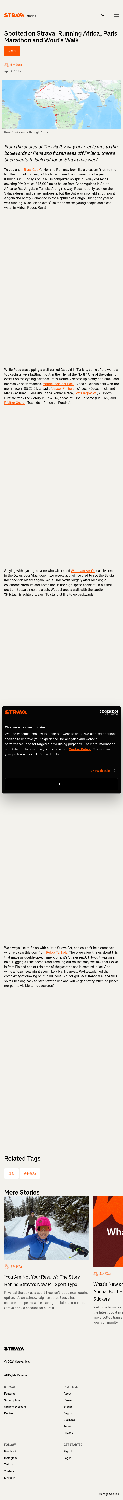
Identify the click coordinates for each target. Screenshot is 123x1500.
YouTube (9, 1471)
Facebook (10, 1451)
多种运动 (30, 1173)
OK (61, 784)
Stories (68, 1407)
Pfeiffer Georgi (14, 403)
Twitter (8, 1464)
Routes (8, 1413)
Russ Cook (32, 169)
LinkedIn (9, 1477)
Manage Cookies (109, 1494)
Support (69, 1413)
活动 (11, 1173)
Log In (67, 1458)
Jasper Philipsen (64, 388)
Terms (67, 1426)
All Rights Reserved (16, 1375)
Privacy (68, 1433)
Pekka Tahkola (56, 952)
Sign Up (68, 1451)
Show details (100, 770)
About (67, 1393)
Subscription (12, 1400)
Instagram (10, 1458)
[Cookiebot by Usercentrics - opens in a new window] (99, 712)
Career (68, 1400)
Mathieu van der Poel (58, 384)
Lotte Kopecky (85, 393)
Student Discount (15, 1407)
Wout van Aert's (83, 571)
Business (69, 1420)
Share (12, 51)
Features (9, 1393)
